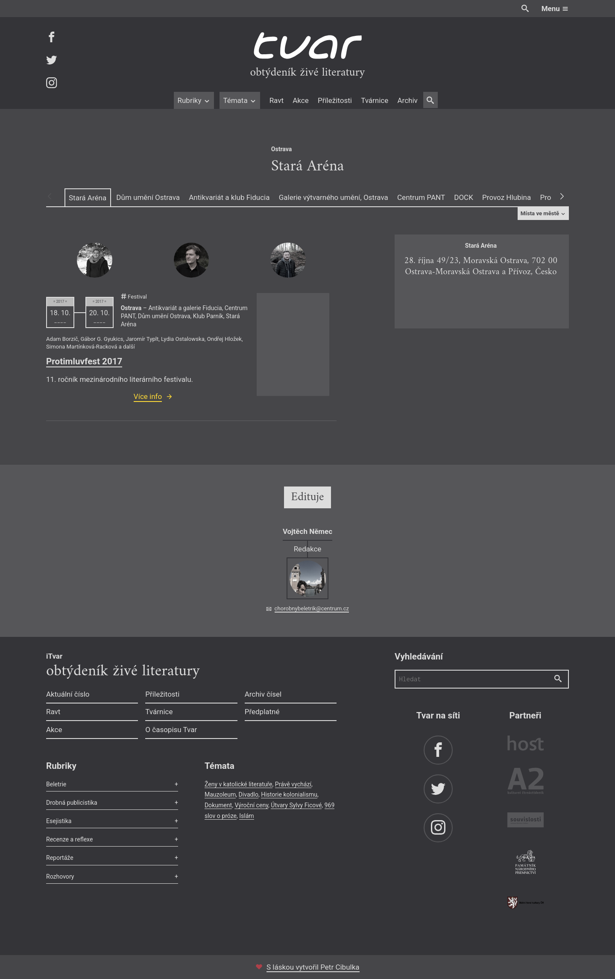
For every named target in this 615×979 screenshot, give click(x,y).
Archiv (407, 100)
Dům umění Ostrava (148, 197)
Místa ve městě (543, 213)
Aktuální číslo (68, 694)
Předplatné (262, 711)
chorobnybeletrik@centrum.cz (312, 608)
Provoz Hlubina (506, 197)
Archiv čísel (263, 694)
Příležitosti (335, 100)
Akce (300, 100)
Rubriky (193, 100)
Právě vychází (293, 784)
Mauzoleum (220, 794)
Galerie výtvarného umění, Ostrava (333, 197)
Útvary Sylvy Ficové (296, 805)
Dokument (218, 805)
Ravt (276, 100)
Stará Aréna (87, 197)
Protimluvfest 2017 (84, 361)
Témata (240, 100)
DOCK (463, 197)
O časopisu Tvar (171, 729)
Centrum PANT (421, 197)
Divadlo (248, 794)
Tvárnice (374, 100)
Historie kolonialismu (289, 794)
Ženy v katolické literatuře (238, 784)
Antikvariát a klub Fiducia (229, 197)
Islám (246, 815)
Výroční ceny (251, 805)
